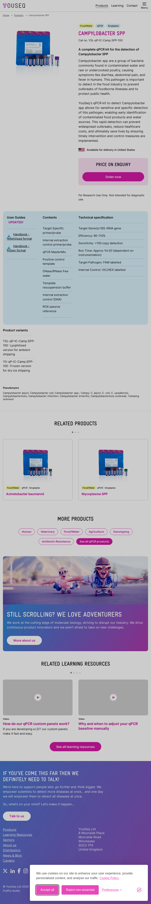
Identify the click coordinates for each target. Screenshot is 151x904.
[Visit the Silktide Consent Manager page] (139, 890)
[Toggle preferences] (112, 890)
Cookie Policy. (109, 878)
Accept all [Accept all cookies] (47, 889)
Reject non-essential (80, 889)
